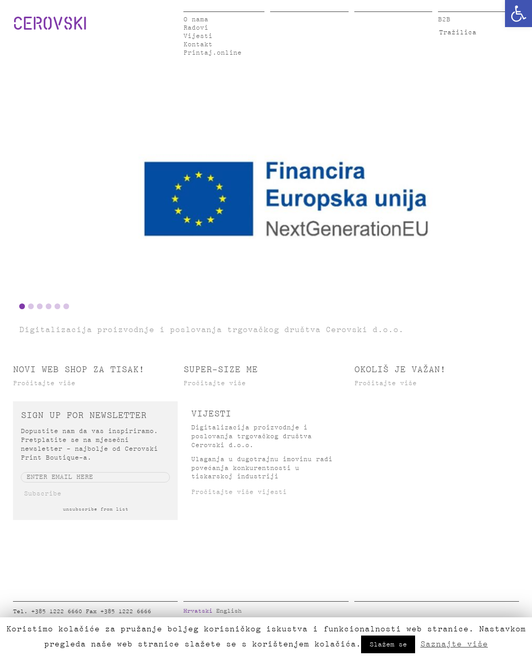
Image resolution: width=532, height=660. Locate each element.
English (229, 611)
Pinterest (423, 613)
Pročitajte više (44, 383)
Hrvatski (197, 611)
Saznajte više (454, 644)
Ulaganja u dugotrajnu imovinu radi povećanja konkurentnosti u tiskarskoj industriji (261, 468)
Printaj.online (212, 52)
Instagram (408, 613)
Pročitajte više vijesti (239, 492)
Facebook (361, 613)
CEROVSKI (50, 23)
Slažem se (388, 644)
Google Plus (439, 613)
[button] (518, 13)
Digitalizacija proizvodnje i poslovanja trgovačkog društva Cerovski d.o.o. (251, 436)
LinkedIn (392, 613)
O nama (195, 19)
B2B (444, 19)
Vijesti (197, 36)
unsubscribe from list (95, 509)
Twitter (376, 613)
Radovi (195, 27)
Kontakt (197, 44)
